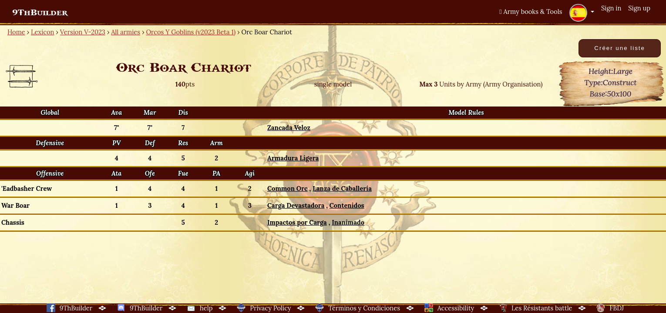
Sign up (639, 8)
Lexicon (42, 32)
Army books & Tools (530, 11)
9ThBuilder (39, 12)
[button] (581, 12)
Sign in (611, 8)
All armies (125, 32)
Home (16, 32)
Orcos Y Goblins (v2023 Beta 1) (190, 32)
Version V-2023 (82, 32)
